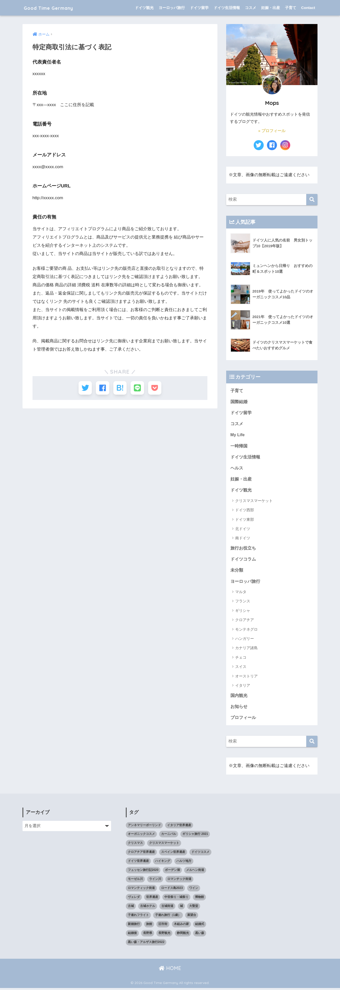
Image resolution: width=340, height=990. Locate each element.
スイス (240, 668)
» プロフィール (271, 131)
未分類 (236, 571)
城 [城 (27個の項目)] (181, 908)
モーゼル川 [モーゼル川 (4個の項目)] (135, 881)
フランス (242, 602)
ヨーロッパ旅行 (172, 8)
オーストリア (246, 677)
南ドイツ (242, 539)
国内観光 (238, 697)
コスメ (250, 8)
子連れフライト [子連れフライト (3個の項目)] (138, 917)
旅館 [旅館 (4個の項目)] (149, 926)
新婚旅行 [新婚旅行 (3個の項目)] (134, 926)
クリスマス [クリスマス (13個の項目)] (135, 845)
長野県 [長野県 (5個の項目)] (147, 935)
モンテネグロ (246, 631)
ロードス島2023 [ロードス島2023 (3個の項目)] (172, 890)
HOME (170, 970)
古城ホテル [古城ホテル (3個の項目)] (147, 908)
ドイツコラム (243, 560)
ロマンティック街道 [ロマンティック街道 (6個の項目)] (141, 890)
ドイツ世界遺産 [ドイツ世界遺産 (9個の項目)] (138, 863)
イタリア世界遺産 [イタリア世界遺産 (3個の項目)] (179, 827)
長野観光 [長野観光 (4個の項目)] (164, 935)
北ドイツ (242, 530)
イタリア (242, 687)
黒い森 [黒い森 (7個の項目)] (199, 935)
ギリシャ (242, 612)
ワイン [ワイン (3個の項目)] (193, 890)
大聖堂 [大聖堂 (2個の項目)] (193, 908)
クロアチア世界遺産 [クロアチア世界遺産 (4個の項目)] (141, 854)
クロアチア (244, 621)
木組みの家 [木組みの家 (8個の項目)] (181, 926)
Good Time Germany (57, 7)
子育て (290, 8)
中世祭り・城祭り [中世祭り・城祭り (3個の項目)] (176, 899)
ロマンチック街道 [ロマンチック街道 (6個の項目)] (179, 881)
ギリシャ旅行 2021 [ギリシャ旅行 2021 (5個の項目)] (195, 836)
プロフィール (243, 719)
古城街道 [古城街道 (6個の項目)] (167, 908)
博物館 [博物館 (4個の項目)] (199, 899)
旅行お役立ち (243, 549)
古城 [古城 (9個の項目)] (131, 908)
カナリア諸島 (246, 649)
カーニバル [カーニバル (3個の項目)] (168, 836)
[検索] (311, 199)
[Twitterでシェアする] (83, 388)
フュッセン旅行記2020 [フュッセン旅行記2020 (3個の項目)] (143, 872)
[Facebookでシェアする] (101, 388)
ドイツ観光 (144, 8)
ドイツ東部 (244, 520)
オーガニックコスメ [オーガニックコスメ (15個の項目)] (141, 836)
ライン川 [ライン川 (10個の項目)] (155, 881)
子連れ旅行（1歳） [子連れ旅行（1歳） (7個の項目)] (168, 917)
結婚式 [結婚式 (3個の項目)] (199, 926)
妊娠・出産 (270, 8)
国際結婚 (238, 401)
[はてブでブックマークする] (120, 388)
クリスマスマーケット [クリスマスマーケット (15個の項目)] (164, 845)
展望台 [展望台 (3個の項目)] (191, 917)
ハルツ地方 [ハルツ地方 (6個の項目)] (183, 863)
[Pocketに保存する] (157, 388)
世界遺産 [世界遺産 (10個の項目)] (152, 899)
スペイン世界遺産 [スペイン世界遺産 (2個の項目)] (173, 854)
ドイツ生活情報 (227, 8)
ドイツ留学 (199, 8)
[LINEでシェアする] (138, 388)
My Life (237, 435)
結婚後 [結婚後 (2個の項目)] (132, 935)
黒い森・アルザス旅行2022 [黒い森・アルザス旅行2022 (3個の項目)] (146, 944)
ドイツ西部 (244, 511)
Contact (308, 8)
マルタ (240, 593)
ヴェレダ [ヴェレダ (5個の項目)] (134, 899)
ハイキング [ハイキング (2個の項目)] (162, 863)
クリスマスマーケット (254, 502)
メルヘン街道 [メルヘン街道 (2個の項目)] (195, 872)
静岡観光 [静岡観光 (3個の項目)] (183, 935)
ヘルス (236, 468)
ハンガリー (244, 640)
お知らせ (238, 708)
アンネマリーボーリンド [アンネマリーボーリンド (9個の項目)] (144, 827)
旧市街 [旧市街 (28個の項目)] (162, 926)
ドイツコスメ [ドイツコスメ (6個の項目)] (200, 854)
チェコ (240, 659)
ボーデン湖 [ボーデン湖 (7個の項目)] (172, 872)
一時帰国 (238, 446)
